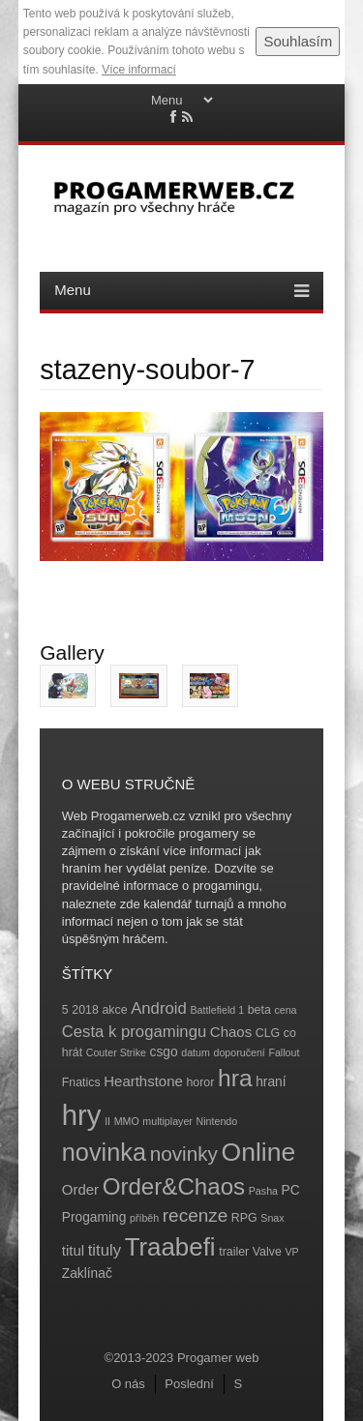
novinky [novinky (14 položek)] (184, 1153)
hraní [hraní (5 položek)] (271, 1082)
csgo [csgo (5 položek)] (164, 1052)
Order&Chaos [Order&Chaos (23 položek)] (174, 1186)
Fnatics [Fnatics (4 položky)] (81, 1082)
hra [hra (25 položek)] (235, 1078)
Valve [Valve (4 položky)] (267, 1251)
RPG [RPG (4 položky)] (244, 1218)
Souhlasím (297, 41)
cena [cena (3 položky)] (285, 1010)
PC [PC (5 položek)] (291, 1190)
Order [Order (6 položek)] (80, 1189)
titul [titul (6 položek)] (73, 1250)
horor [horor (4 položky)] (200, 1082)
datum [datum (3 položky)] (195, 1052)
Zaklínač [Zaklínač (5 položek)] (87, 1273)
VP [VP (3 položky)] (291, 1252)
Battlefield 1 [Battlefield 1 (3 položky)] (217, 1010)
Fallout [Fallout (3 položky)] (283, 1052)
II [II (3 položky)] (107, 1121)
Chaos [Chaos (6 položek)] (231, 1031)
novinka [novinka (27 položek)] (104, 1152)
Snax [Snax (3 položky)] (272, 1218)
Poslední (189, 1384)
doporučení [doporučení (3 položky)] (238, 1052)
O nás (128, 1384)
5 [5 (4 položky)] (65, 1010)
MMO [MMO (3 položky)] (126, 1121)
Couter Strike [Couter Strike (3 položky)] (116, 1052)
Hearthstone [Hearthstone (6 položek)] (143, 1081)
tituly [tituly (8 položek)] (104, 1250)
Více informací (139, 69)
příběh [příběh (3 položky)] (144, 1218)
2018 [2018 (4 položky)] (85, 1010)
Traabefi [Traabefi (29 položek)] (170, 1246)
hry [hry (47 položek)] (82, 1115)
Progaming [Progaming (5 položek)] (94, 1217)
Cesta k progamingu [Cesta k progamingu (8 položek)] (134, 1031)
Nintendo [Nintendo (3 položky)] (217, 1121)
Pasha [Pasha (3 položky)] (263, 1191)
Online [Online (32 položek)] (259, 1152)
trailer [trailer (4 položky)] (234, 1251)
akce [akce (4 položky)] (114, 1010)
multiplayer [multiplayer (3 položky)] (167, 1121)
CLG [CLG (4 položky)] (268, 1033)
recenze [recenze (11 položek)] (195, 1215)
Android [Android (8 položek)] (159, 1008)
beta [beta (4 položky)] (259, 1010)
